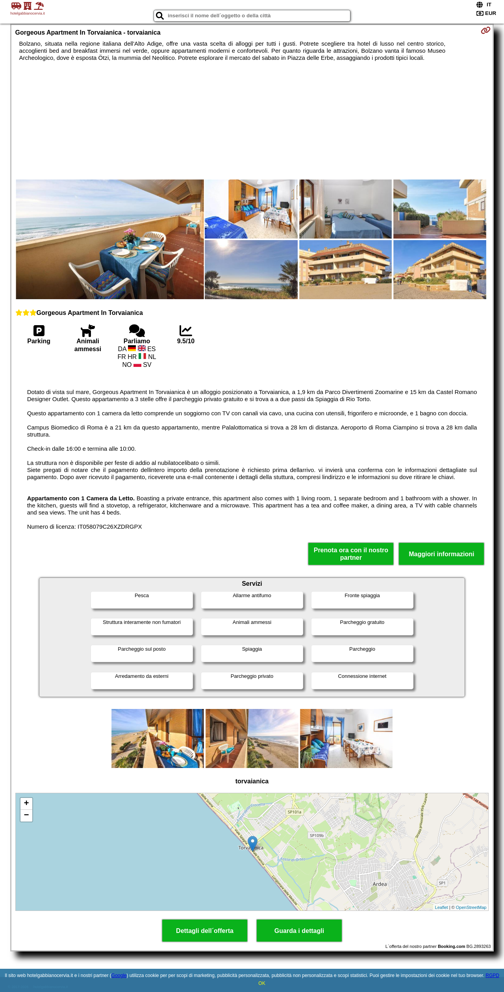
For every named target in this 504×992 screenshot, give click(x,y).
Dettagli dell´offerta (204, 930)
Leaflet (441, 907)
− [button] (26, 816)
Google (119, 975)
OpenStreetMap (471, 907)
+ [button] (26, 804)
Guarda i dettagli (299, 930)
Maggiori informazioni (441, 554)
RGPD (492, 975)
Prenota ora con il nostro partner (351, 554)
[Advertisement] (252, 120)
